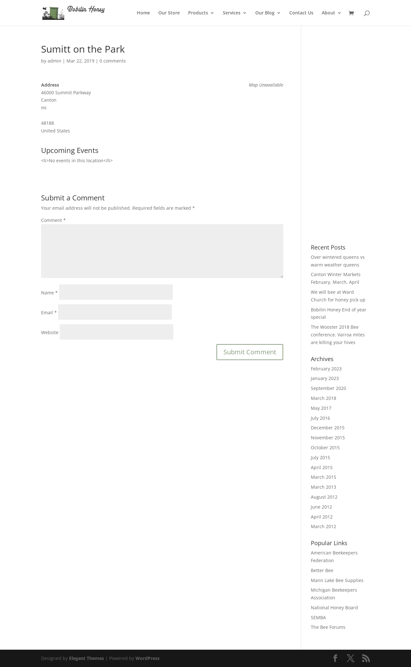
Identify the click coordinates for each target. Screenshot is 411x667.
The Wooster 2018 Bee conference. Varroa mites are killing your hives (338, 334)
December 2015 (328, 428)
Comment (53, 220)
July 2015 (320, 457)
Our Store (169, 13)
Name (49, 293)
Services (231, 13)
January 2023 (325, 378)
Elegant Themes (86, 658)
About (328, 13)
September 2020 (328, 388)
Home (143, 13)
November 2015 (328, 438)
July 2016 (320, 418)
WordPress (148, 658)
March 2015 (323, 477)
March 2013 (323, 487)
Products (198, 13)
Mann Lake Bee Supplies (337, 580)
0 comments (113, 61)
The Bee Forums (328, 627)
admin (54, 61)
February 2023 (326, 369)
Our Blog (265, 13)
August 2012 (324, 497)
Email (49, 312)
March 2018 (323, 398)
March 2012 (323, 526)
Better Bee (322, 570)
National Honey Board (334, 607)
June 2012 (321, 507)
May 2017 (321, 408)
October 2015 (325, 447)
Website (49, 332)
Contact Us (301, 13)
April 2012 (322, 517)
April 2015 (322, 467)
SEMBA (318, 617)
